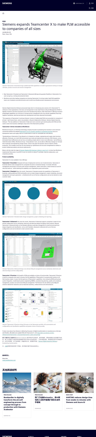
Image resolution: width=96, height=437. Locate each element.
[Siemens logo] (7, 3)
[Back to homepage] (3, 13)
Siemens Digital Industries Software (47, 341)
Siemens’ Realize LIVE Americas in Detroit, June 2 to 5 (34, 150)
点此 (6, 346)
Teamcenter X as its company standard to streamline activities (36, 131)
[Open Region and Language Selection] (79, 3)
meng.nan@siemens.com (9, 360)
